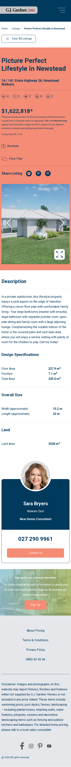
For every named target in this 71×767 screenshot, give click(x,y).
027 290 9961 (35, 539)
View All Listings (18, 39)
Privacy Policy (35, 650)
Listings (16, 28)
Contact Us (35, 552)
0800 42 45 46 (35, 659)
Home (5, 28)
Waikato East (35, 511)
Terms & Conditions (35, 640)
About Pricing (60, 121)
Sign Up (35, 604)
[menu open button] (61, 11)
